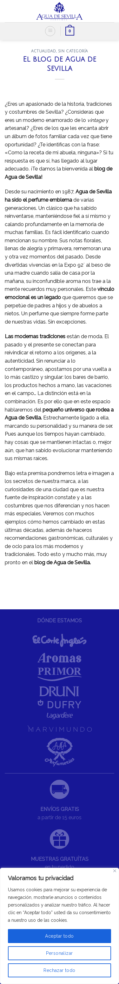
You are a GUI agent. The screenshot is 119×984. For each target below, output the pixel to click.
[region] (59, 926)
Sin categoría (73, 51)
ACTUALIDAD (43, 51)
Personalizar (59, 953)
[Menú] (50, 31)
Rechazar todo (59, 970)
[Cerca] (114, 870)
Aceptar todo (59, 936)
